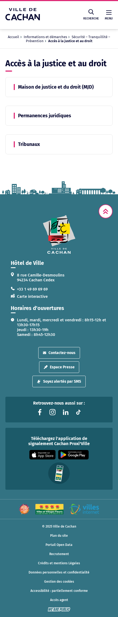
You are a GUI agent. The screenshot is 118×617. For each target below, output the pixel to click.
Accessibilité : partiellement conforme (59, 591)
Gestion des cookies (59, 581)
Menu (109, 15)
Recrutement (59, 554)
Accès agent (59, 600)
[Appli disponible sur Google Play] (73, 454)
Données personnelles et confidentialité (59, 572)
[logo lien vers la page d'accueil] (59, 234)
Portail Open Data (59, 545)
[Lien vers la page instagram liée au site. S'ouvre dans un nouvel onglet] (52, 412)
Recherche (91, 14)
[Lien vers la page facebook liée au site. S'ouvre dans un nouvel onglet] (39, 412)
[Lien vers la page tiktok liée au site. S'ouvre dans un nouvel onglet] (78, 412)
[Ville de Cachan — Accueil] (22, 18)
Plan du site (59, 536)
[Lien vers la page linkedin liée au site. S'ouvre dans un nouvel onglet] (65, 412)
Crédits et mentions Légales (59, 563)
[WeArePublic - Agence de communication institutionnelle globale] (59, 609)
